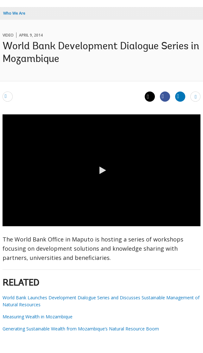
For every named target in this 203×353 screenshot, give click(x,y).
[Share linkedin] (180, 96)
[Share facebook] (165, 96)
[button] (101, 170)
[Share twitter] (150, 96)
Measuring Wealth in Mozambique (38, 317)
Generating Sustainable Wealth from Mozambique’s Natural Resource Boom (81, 329)
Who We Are (14, 13)
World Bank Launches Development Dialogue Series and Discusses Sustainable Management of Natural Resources (101, 301)
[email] (7, 96)
